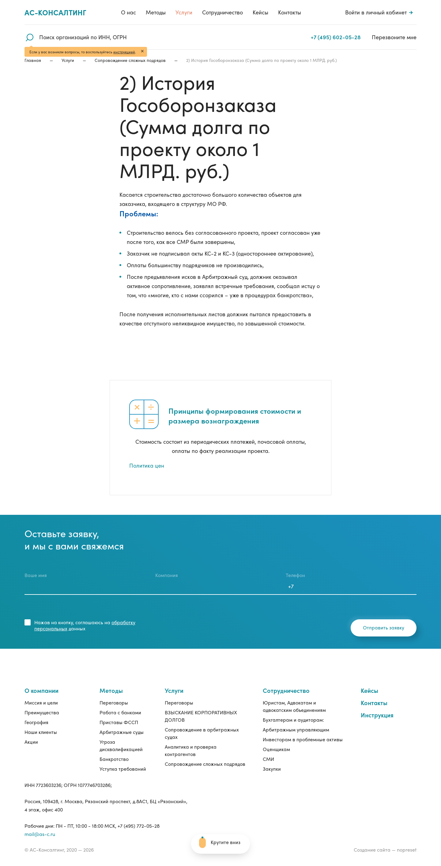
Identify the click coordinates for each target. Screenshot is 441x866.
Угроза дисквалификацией (121, 745)
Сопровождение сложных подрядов (130, 60)
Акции (31, 741)
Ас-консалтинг (55, 12)
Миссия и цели (41, 702)
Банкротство (114, 758)
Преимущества (41, 712)
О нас (128, 12)
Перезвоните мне (394, 37)
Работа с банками (120, 712)
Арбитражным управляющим (296, 729)
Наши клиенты (40, 731)
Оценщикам (276, 749)
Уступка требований (123, 768)
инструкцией (124, 52)
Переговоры (114, 702)
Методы (156, 12)
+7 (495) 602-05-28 (336, 37)
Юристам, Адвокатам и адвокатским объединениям (294, 706)
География (36, 722)
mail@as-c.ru (39, 834)
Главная (32, 60)
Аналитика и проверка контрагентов (191, 750)
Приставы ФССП (119, 722)
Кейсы (260, 12)
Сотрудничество (222, 12)
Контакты (289, 12)
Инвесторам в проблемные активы (303, 739)
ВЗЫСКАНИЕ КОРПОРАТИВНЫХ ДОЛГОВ (201, 716)
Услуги (183, 12)
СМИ (268, 758)
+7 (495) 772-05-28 (139, 825)
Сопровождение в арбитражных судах (202, 733)
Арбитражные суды (122, 731)
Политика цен (146, 465)
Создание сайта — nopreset (385, 849)
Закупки (272, 768)
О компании (41, 690)
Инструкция (377, 714)
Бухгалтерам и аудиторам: (293, 719)
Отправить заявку (383, 627)
